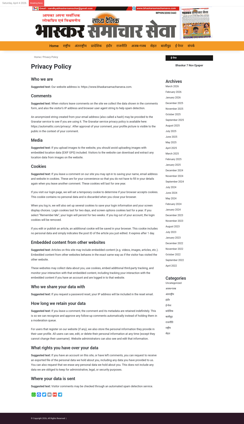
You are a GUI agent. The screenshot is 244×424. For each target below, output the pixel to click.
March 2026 (172, 86)
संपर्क (191, 46)
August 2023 (173, 226)
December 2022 (174, 243)
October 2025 (173, 114)
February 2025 (173, 159)
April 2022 (171, 265)
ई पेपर (179, 46)
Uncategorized (174, 283)
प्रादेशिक (96, 46)
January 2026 (173, 97)
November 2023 (174, 220)
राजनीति (121, 46)
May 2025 (171, 142)
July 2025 (171, 131)
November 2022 (174, 248)
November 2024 (174, 176)
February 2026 (173, 91)
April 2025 (171, 148)
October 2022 (173, 254)
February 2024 (173, 204)
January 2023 (173, 237)
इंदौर (109, 46)
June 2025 (171, 136)
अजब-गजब (138, 46)
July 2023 (171, 232)
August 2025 (173, 125)
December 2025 (174, 103)
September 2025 (175, 119)
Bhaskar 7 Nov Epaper (189, 65)
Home (54, 46)
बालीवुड (166, 46)
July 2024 (171, 187)
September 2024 (175, 181)
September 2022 (175, 260)
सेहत (153, 46)
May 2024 (171, 198)
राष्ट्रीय (66, 46)
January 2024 (173, 209)
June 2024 (171, 192)
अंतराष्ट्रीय (81, 46)
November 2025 (174, 108)
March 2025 (172, 153)
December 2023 (174, 215)
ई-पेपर (168, 305)
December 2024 (174, 170)
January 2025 (173, 164)
